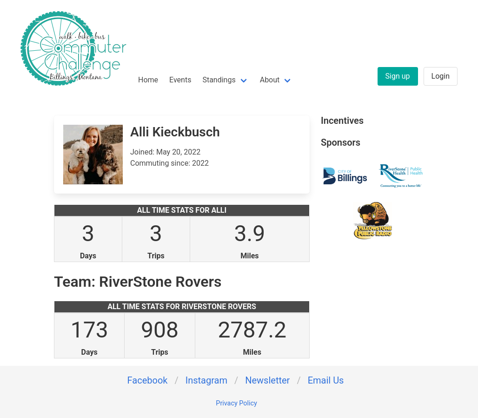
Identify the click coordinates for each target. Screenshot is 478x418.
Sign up (397, 76)
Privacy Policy (236, 403)
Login (441, 76)
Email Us (326, 380)
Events (180, 79)
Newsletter (267, 380)
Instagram (206, 380)
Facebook (147, 380)
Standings (218, 79)
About (270, 79)
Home (148, 79)
